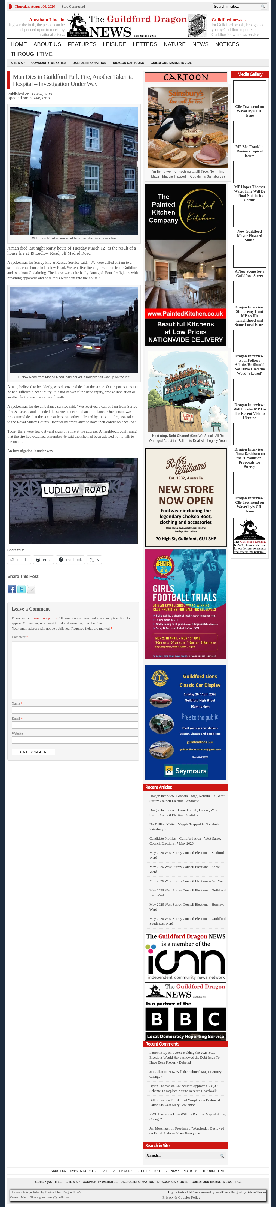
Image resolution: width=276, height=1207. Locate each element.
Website (17, 733)
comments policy (45, 618)
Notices (227, 44)
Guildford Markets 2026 (171, 62)
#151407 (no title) (48, 1182)
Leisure (114, 44)
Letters (145, 44)
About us (47, 44)
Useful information (89, 62)
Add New (192, 1192)
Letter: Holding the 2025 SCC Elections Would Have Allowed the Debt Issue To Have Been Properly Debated (184, 1057)
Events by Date (83, 1170)
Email (17, 718)
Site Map (18, 62)
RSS (238, 1182)
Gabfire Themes (256, 1192)
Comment (20, 637)
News (200, 44)
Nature (175, 44)
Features (82, 44)
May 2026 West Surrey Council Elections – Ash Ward (187, 881)
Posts (181, 1192)
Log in (172, 1192)
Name (17, 703)
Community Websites (48, 62)
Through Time (32, 54)
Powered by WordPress (214, 1192)
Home (19, 44)
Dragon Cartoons (128, 62)
